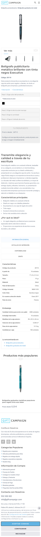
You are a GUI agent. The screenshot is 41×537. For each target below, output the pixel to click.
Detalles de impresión (20, 245)
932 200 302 (6, 496)
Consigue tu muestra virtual (11, 475)
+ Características (17, 90)
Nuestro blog (7, 462)
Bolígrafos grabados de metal (27, 8)
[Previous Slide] (34, 50)
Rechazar (20, 534)
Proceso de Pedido (8, 472)
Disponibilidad (20, 251)
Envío (20, 256)
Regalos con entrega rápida (11, 456)
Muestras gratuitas (8, 485)
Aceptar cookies (20, 524)
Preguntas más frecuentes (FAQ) (13, 488)
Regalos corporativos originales (12, 459)
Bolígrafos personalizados (9, 8)
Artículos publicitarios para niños (13, 454)
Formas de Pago (8, 482)
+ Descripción (5, 90)
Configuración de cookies (18, 514)
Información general (9, 469)
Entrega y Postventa (9, 477)
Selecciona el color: (9, 99)
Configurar (20, 529)
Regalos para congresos (10, 451)
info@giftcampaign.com (11, 499)
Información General (20, 239)
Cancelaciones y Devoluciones (12, 480)
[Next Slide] (37, 50)
